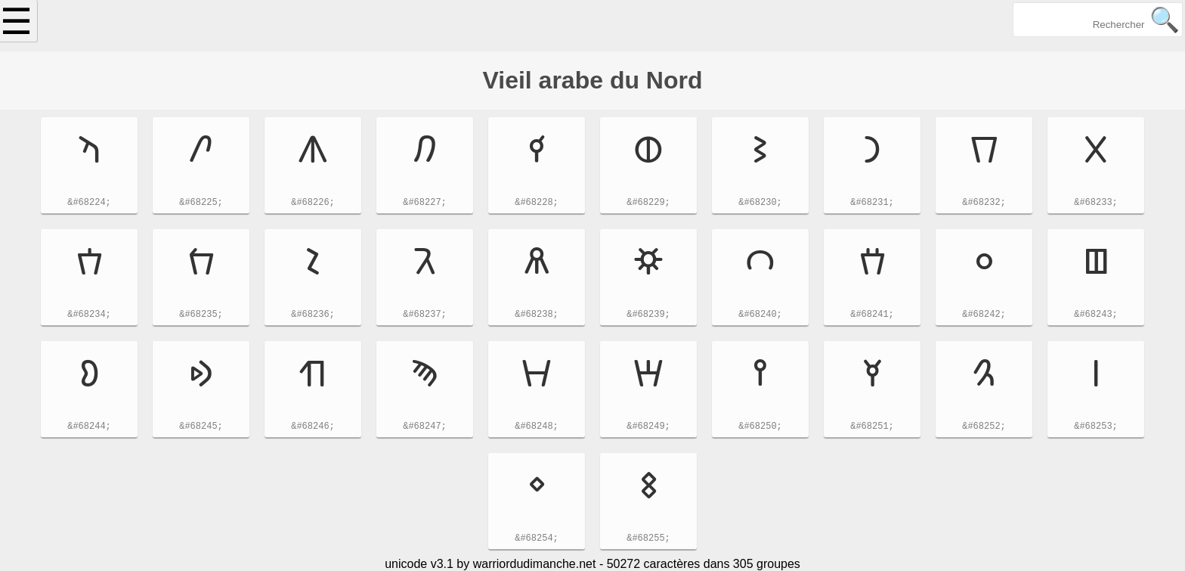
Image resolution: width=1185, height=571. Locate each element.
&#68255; (648, 539)
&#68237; (425, 315)
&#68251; (872, 427)
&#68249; (648, 427)
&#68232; (984, 203)
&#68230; (760, 203)
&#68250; (760, 427)
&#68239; (648, 315)
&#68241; (872, 315)
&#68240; (760, 315)
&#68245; (201, 427)
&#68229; (648, 203)
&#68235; (201, 315)
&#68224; (89, 203)
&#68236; (313, 315)
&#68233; (1096, 203)
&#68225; (201, 203)
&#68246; (313, 427)
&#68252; (984, 427)
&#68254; (536, 539)
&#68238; (536, 315)
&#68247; (425, 427)
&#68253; (1096, 427)
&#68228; (536, 203)
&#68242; (984, 315)
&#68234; (89, 315)
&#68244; (89, 427)
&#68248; (536, 427)
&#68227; (425, 203)
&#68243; (1096, 315)
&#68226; (313, 203)
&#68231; (872, 203)
